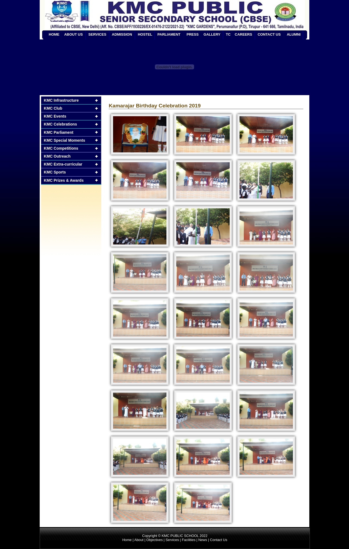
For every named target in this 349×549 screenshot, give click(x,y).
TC (228, 34)
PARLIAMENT (168, 34)
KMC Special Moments (64, 140)
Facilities (188, 540)
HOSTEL (145, 34)
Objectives (154, 540)
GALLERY (212, 34)
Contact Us (218, 540)
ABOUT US (73, 34)
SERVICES (97, 34)
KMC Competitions (61, 148)
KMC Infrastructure (61, 100)
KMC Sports (55, 172)
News (202, 540)
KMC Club (53, 108)
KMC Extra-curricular (63, 164)
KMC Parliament (58, 132)
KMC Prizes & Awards (64, 180)
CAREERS (243, 34)
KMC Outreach (57, 156)
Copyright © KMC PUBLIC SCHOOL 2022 (174, 536)
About (138, 540)
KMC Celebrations (60, 124)
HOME (54, 34)
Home (127, 540)
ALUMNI (294, 34)
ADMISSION (122, 34)
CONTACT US (269, 34)
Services (172, 540)
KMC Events (55, 116)
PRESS (193, 34)
